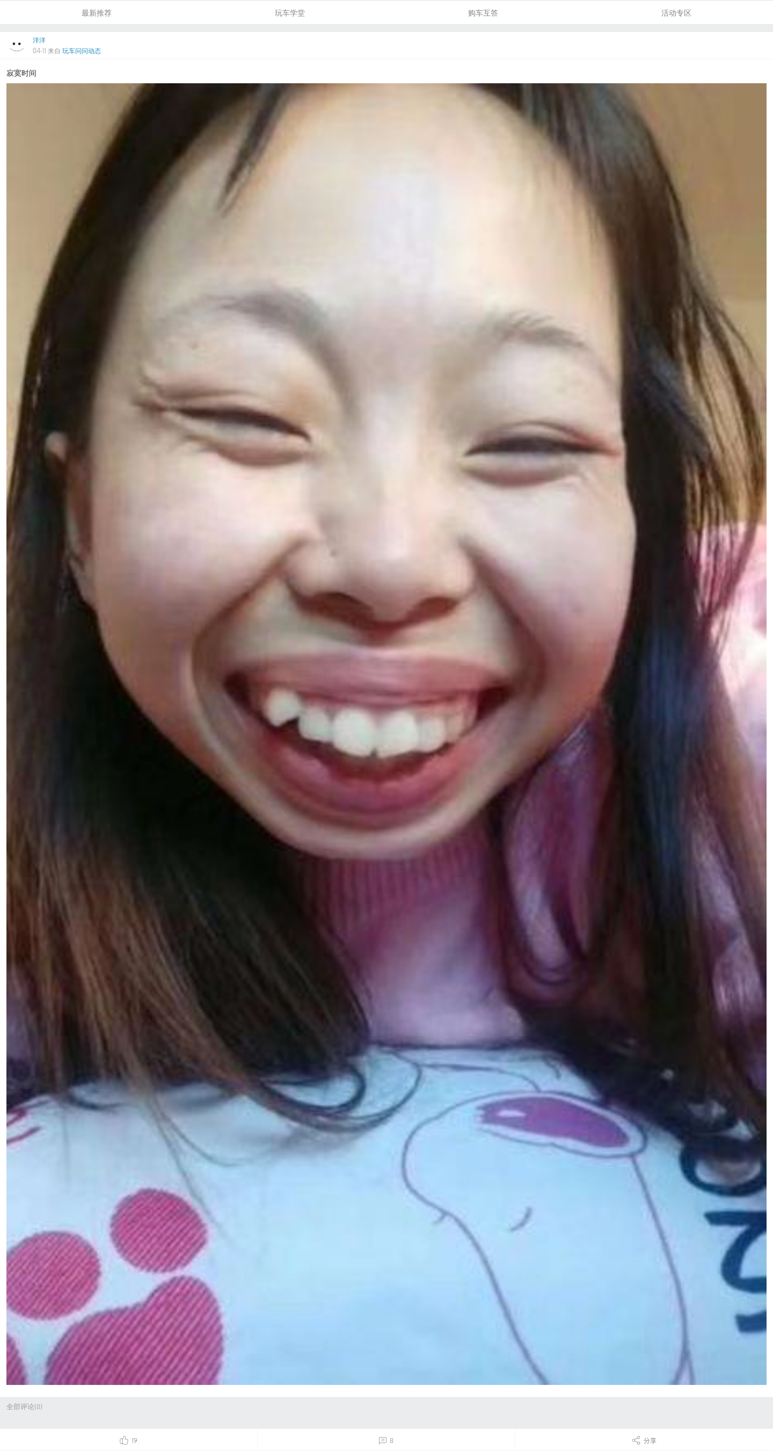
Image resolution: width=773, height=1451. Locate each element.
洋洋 (39, 40)
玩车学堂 (290, 12)
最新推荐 (97, 12)
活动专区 (676, 12)
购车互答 (483, 12)
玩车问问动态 (81, 51)
